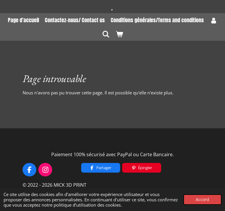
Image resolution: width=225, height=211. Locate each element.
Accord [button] (202, 199)
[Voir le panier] (119, 34)
